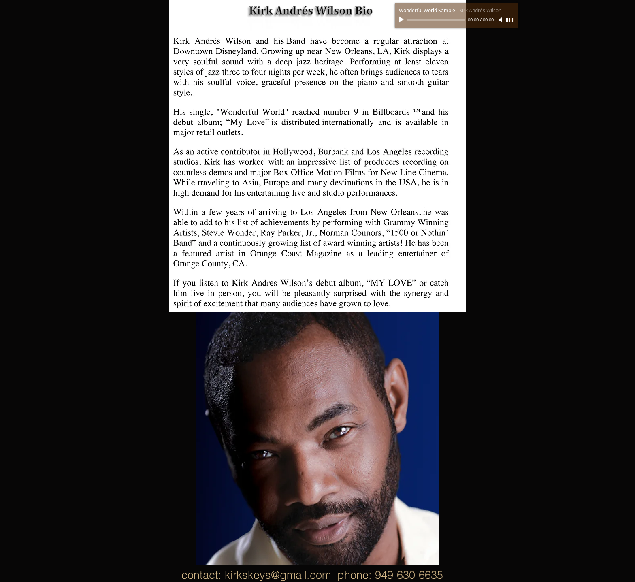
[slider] (510, 20)
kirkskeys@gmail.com (278, 575)
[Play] (402, 20)
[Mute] (501, 20)
